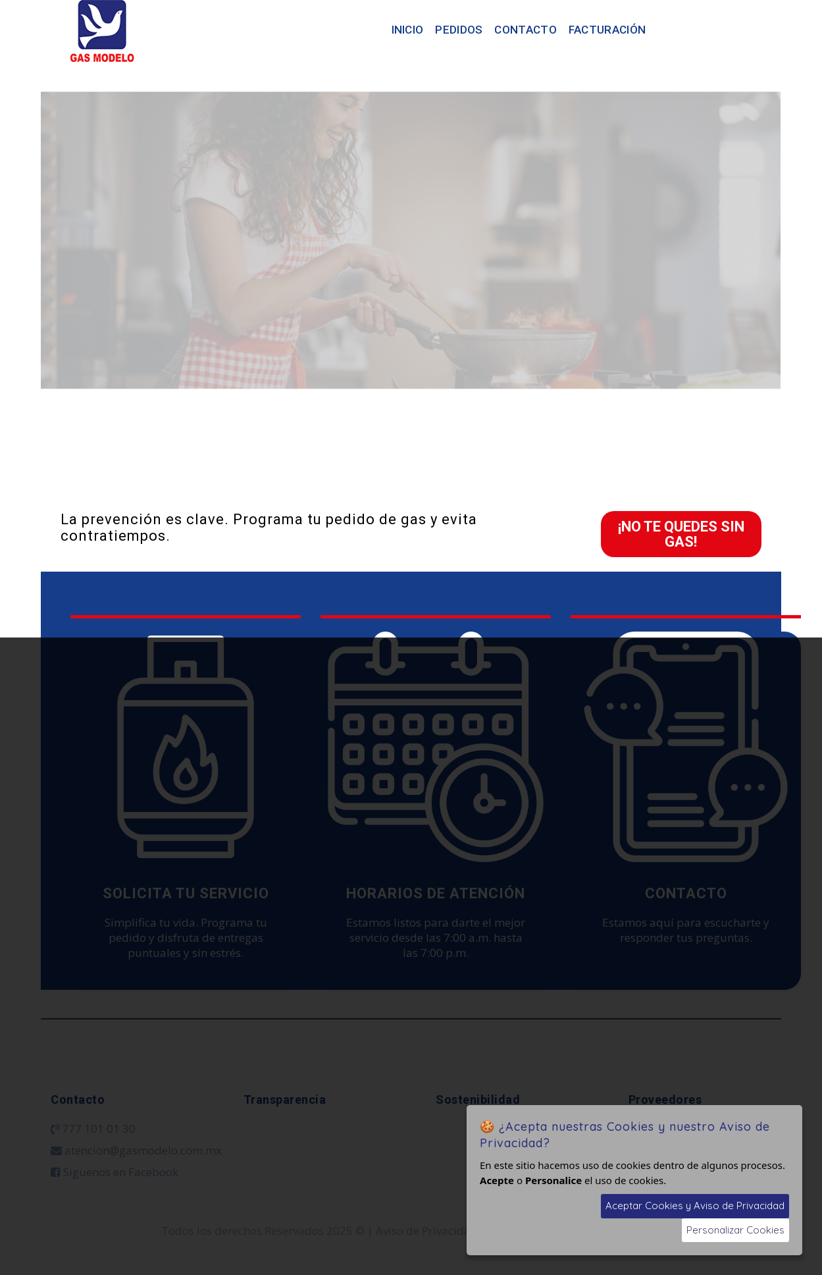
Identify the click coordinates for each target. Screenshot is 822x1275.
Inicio (408, 29)
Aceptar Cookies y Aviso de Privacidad (694, 1205)
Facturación (607, 29)
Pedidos (458, 29)
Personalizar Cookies (735, 1230)
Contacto (525, 29)
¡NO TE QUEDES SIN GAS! (681, 534)
